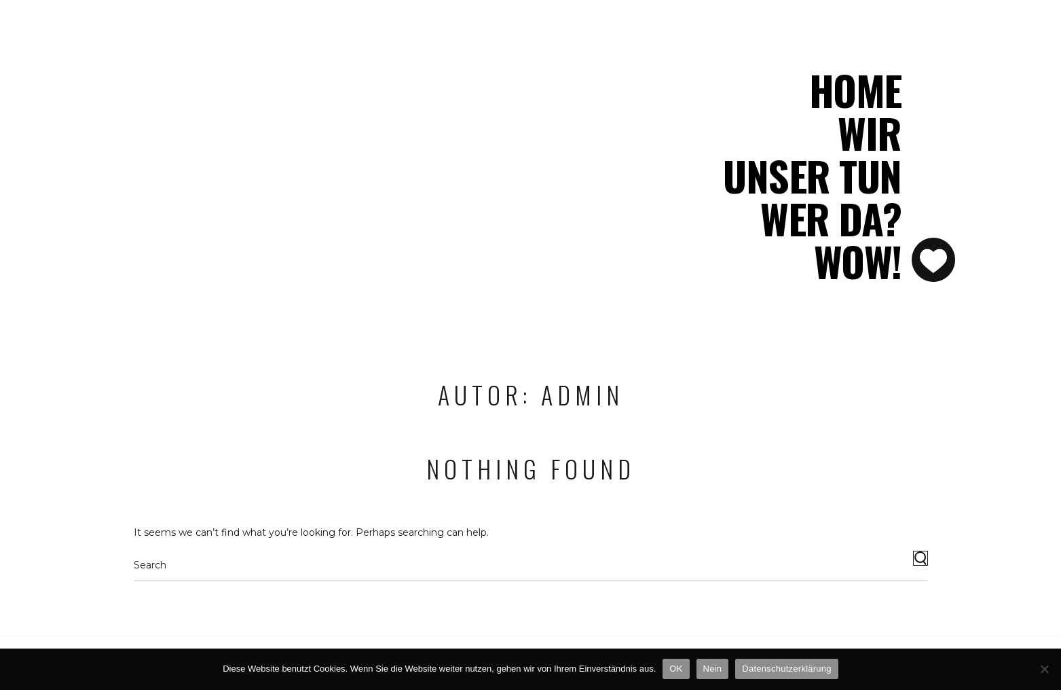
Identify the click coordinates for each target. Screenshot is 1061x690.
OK (675, 669)
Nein (712, 669)
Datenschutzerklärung (786, 669)
